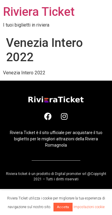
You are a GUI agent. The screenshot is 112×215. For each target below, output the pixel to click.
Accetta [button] (63, 207)
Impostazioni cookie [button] (89, 207)
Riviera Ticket (39, 12)
